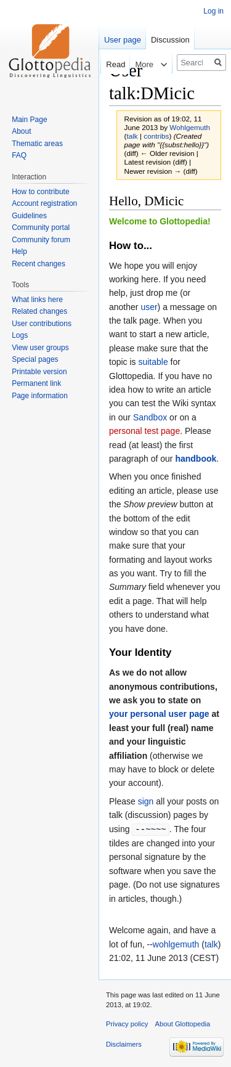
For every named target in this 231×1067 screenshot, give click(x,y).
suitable (153, 362)
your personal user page (159, 714)
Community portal (41, 227)
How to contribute (40, 191)
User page (122, 39)
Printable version (39, 371)
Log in (213, 11)
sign (146, 801)
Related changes (39, 311)
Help (19, 251)
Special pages (35, 359)
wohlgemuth (176, 944)
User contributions (41, 323)
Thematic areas (37, 143)
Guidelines (29, 215)
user (148, 307)
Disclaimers (124, 1043)
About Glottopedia (183, 1023)
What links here (37, 299)
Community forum (41, 239)
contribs (156, 136)
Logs (20, 335)
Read (109, 64)
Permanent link (36, 383)
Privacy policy (127, 1023)
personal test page (144, 431)
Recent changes (38, 264)
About (21, 131)
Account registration (44, 203)
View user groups (40, 347)
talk (131, 136)
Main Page (29, 119)
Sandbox (150, 417)
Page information (40, 395)
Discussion (170, 39)
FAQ (19, 155)
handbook (195, 459)
